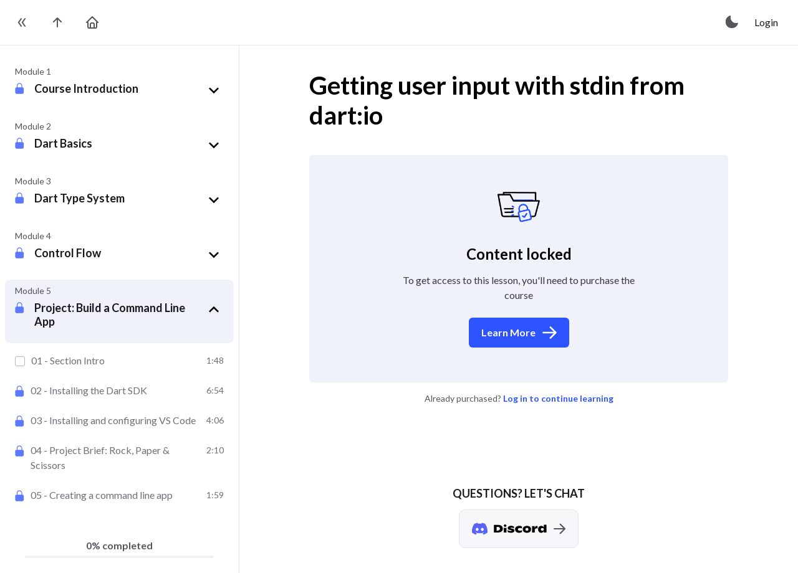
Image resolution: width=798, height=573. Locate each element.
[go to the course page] (57, 22)
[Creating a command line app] (119, 495)
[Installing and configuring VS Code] (119, 420)
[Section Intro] (119, 361)
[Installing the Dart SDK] (119, 390)
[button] (129, 90)
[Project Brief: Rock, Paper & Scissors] (119, 457)
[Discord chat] (519, 528)
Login (766, 22)
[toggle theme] (732, 22)
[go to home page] (92, 22)
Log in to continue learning (558, 398)
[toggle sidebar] (22, 22)
